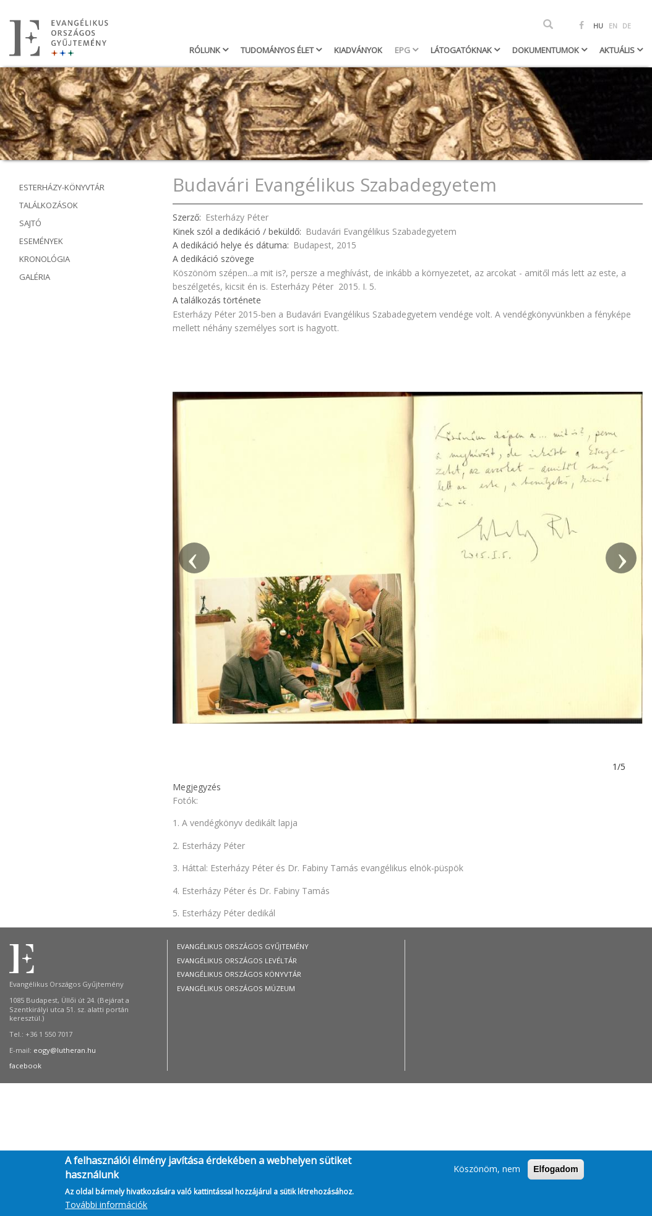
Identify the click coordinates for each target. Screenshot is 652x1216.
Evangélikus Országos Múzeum (236, 988)
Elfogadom (555, 1174)
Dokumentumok (546, 50)
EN (613, 26)
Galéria (34, 276)
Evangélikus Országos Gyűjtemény (243, 946)
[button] (194, 558)
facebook (25, 1065)
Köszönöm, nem (486, 1174)
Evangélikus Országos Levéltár (237, 960)
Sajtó (30, 223)
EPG (403, 50)
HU (598, 26)
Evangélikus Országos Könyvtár (239, 974)
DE (626, 26)
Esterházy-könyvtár (62, 187)
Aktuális (618, 50)
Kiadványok (358, 50)
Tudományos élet (278, 50)
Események (41, 241)
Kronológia (44, 258)
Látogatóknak (462, 50)
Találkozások (48, 205)
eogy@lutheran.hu (64, 1050)
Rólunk (205, 50)
